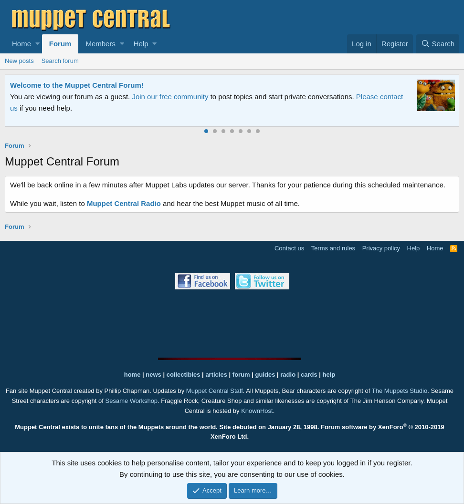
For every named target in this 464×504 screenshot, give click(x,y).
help (329, 374)
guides (265, 374)
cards (309, 374)
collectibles (183, 374)
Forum (60, 44)
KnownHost (257, 410)
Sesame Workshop (131, 400)
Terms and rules (333, 248)
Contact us (289, 248)
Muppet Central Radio (124, 203)
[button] (37, 43)
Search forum (60, 60)
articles (217, 374)
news (153, 374)
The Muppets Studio (399, 390)
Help (141, 44)
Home (21, 44)
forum (241, 374)
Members (100, 44)
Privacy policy (381, 248)
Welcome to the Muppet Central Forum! (77, 85)
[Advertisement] (232, 323)
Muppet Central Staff (214, 390)
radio (287, 374)
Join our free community (170, 97)
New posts (19, 60)
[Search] (437, 43)
